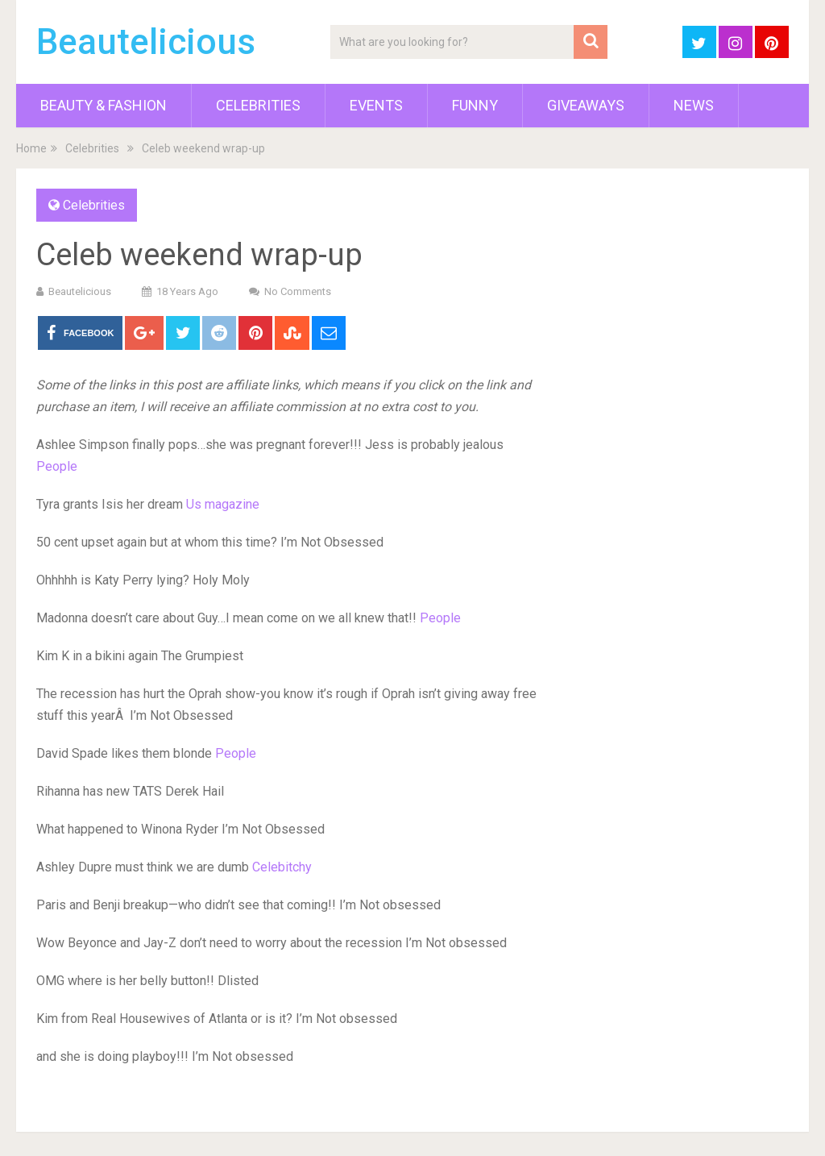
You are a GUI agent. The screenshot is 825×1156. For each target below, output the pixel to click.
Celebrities (258, 105)
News (694, 105)
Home (31, 148)
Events (376, 105)
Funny (475, 105)
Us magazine (222, 504)
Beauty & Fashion (103, 105)
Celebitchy (282, 867)
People (56, 466)
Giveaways (585, 105)
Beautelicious (145, 42)
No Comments (297, 291)
